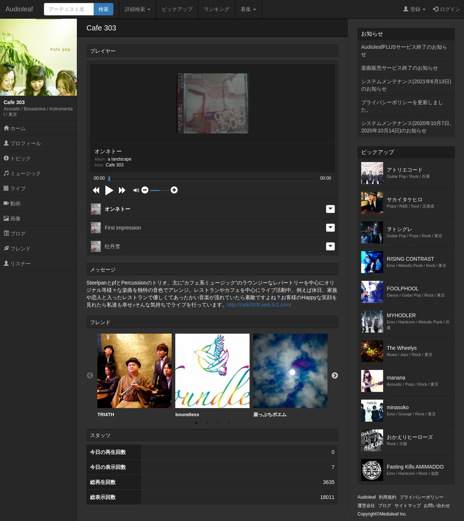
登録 (414, 9)
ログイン (446, 9)
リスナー (17, 264)
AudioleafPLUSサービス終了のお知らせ (404, 50)
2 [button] (207, 423)
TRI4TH (134, 375)
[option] (134, 376)
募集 (248, 9)
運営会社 (366, 505)
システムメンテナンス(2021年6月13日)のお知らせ (406, 85)
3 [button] (218, 423)
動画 (12, 203)
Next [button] (334, 375)
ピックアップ (177, 9)
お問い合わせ (437, 505)
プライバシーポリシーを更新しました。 (402, 106)
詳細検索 (137, 9)
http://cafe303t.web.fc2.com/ (259, 305)
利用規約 (387, 497)
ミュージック (22, 173)
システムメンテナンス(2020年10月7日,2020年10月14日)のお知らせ (406, 126)
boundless (212, 375)
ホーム (15, 128)
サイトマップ (407, 505)
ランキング (216, 9)
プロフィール (22, 143)
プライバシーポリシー (422, 497)
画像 (12, 218)
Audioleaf (19, 9)
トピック (17, 158)
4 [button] (229, 423)
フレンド (17, 249)
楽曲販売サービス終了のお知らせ (399, 68)
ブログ (15, 233)
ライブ (15, 188)
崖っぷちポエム (290, 375)
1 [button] (196, 423)
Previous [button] (90, 375)
